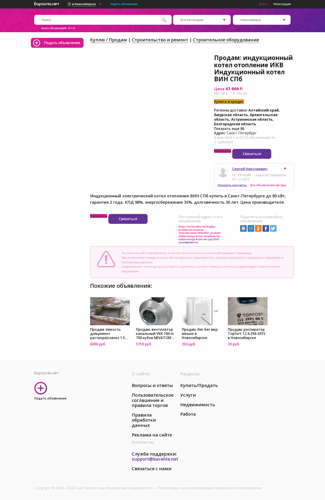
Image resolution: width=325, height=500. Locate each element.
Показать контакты (232, 185)
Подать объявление (124, 4)
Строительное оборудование (226, 40)
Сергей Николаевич (249, 168)
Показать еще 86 (229, 128)
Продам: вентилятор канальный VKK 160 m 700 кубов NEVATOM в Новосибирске (155, 333)
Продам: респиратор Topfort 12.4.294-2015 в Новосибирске (246, 333)
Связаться (252, 153)
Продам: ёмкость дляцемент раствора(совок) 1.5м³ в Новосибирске (109, 333)
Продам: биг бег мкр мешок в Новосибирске (200, 333)
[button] (287, 170)
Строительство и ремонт (160, 40)
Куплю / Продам (108, 40)
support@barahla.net (155, 459)
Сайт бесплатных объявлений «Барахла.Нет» (115, 488)
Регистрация (282, 4)
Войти (263, 4)
